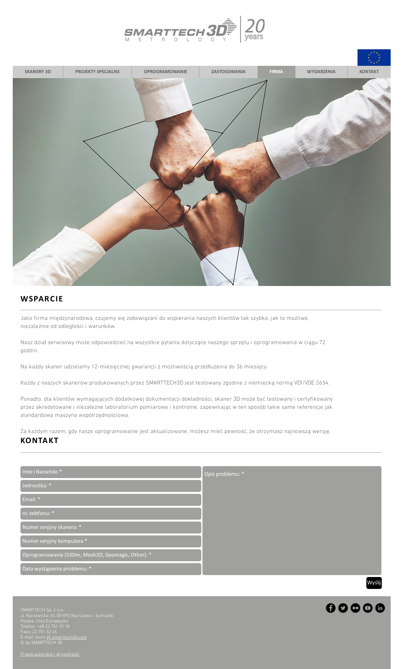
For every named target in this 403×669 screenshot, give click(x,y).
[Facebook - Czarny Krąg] (331, 608)
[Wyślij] (374, 583)
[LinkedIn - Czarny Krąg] (380, 608)
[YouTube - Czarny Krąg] (368, 608)
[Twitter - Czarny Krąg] (343, 608)
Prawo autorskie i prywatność (49, 654)
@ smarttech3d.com (67, 637)
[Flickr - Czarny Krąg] (355, 608)
